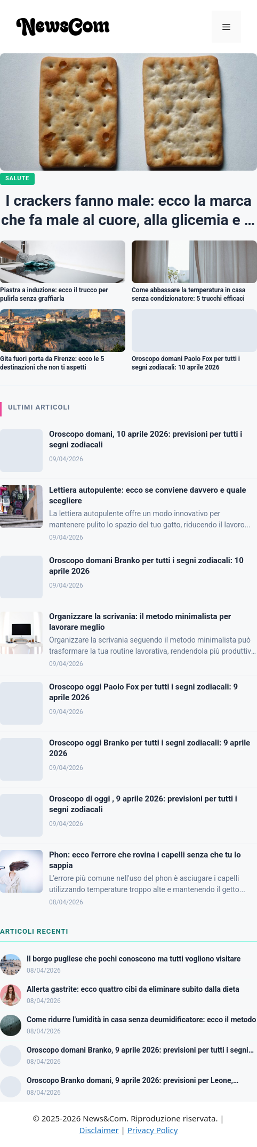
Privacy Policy (152, 1130)
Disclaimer (99, 1130)
